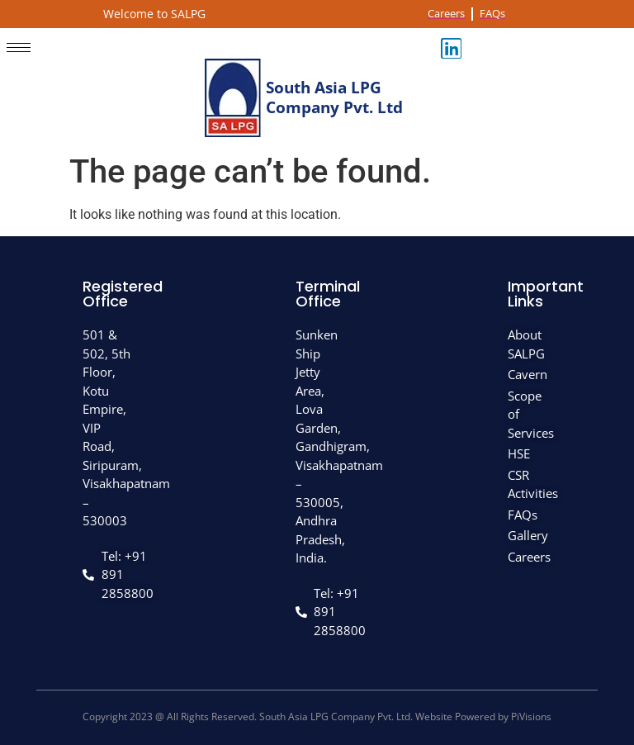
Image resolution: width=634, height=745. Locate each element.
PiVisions (531, 716)
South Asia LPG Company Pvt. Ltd (334, 98)
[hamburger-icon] (18, 47)
